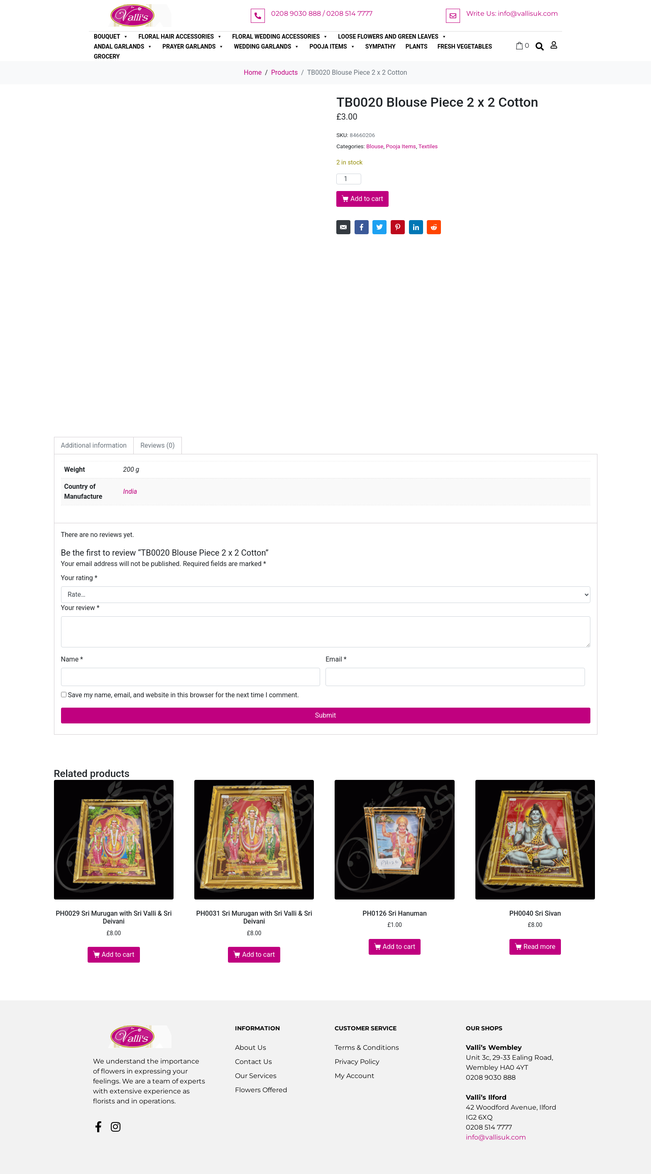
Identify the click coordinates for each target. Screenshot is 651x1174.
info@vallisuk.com (496, 1137)
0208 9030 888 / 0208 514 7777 (321, 13)
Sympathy (380, 46)
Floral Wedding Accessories (280, 36)
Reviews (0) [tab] (157, 445)
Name (72, 659)
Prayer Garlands (193, 46)
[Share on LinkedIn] (416, 227)
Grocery (107, 56)
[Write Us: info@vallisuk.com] (453, 16)
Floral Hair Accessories (180, 36)
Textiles (428, 146)
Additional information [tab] (94, 445)
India (130, 491)
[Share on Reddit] (434, 227)
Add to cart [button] (118, 954)
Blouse (374, 146)
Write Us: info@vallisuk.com (512, 13)
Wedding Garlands (266, 46)
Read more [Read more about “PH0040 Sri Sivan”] (540, 947)
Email (336, 659)
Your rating (79, 578)
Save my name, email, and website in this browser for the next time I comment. (183, 695)
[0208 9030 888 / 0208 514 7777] (258, 16)
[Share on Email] (343, 227)
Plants (417, 46)
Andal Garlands (123, 46)
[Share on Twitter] (379, 227)
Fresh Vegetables (465, 46)
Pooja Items (332, 46)
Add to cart (366, 199)
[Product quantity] (348, 179)
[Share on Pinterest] (398, 227)
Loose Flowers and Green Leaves (392, 36)
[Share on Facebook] (362, 227)
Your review (80, 608)
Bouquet (111, 36)
